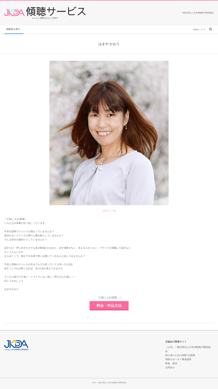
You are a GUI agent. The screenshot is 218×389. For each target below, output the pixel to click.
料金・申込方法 (109, 305)
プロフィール (109, 210)
